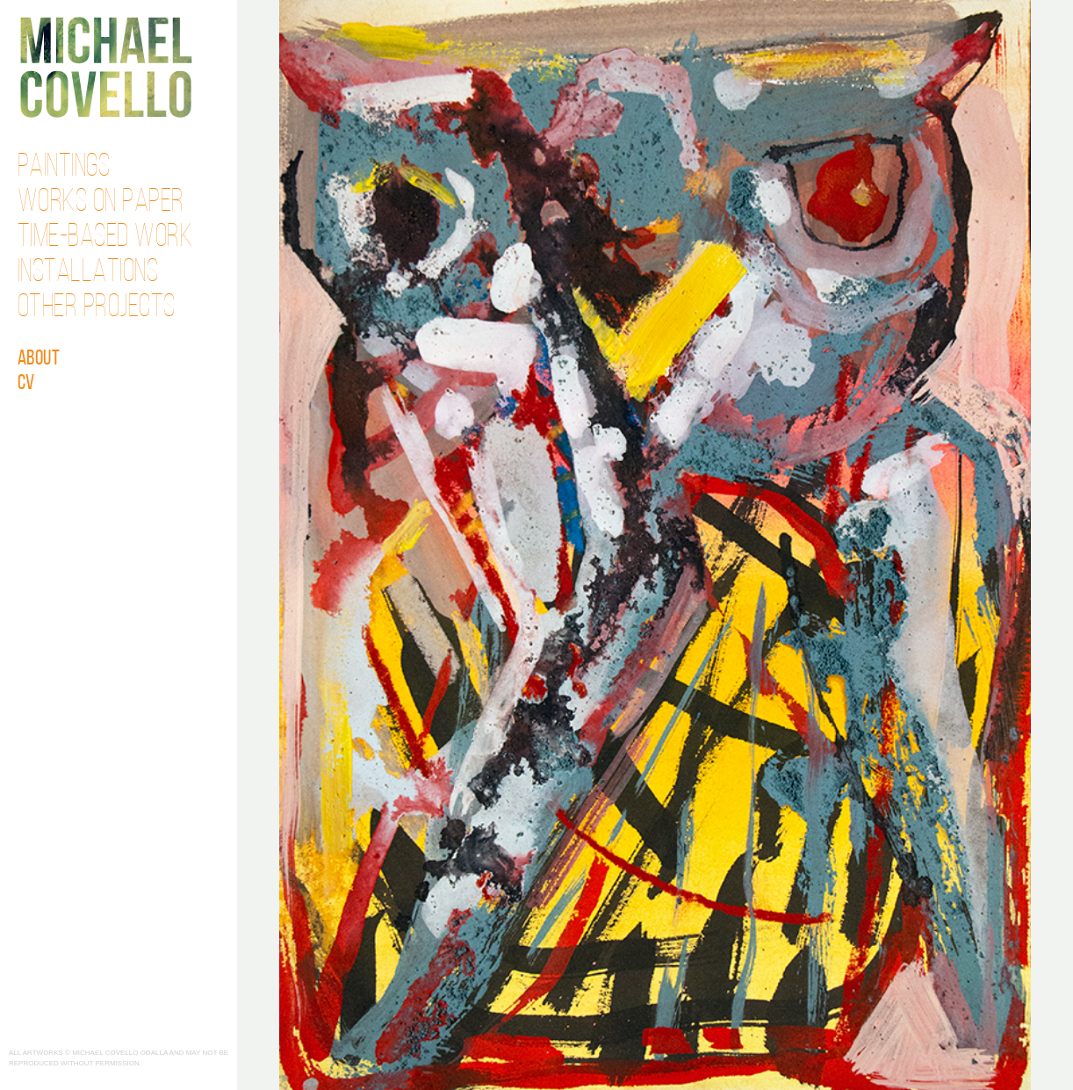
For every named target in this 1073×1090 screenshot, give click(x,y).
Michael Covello (106, 67)
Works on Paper (101, 203)
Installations (88, 273)
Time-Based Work (105, 238)
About (39, 359)
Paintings (64, 168)
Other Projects (97, 308)
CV (26, 383)
